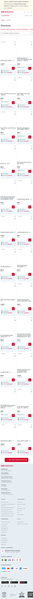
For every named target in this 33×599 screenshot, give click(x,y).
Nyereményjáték (20, 514)
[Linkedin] (15, 586)
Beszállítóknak (4, 542)
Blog (18, 512)
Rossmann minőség (21, 504)
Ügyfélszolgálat (4, 540)
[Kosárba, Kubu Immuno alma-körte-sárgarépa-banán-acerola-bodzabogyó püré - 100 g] (30, 344)
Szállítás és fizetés (4, 502)
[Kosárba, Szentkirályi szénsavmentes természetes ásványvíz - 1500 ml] (13, 415)
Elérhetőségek (4, 538)
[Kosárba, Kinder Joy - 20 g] (13, 171)
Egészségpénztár (4, 528)
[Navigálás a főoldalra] (7, 12)
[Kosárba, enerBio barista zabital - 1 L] (30, 207)
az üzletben (9, 72)
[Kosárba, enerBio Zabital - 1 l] (13, 380)
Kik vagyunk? (19, 502)
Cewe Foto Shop (4, 524)
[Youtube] (12, 586)
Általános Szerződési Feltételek (7, 507)
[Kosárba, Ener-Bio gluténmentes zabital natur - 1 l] (13, 344)
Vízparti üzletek (4, 530)
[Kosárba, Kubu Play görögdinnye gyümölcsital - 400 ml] (30, 137)
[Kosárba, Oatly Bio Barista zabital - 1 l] (13, 240)
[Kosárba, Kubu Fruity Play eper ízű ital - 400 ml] (13, 102)
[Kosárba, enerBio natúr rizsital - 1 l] (30, 240)
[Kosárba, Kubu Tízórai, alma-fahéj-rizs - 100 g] (13, 137)
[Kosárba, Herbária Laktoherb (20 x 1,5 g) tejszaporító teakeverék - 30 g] (30, 380)
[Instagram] (8, 586)
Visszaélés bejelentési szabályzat (7, 513)
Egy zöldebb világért (21, 508)
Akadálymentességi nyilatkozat (7, 516)
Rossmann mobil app (5, 521)
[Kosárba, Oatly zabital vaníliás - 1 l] (30, 448)
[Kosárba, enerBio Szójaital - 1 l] (13, 274)
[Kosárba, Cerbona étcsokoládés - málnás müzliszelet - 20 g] (30, 308)
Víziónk (18, 506)
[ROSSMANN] (7, 466)
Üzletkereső (3, 544)
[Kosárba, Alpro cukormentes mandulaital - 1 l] (30, 274)
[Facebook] (5, 586)
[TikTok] (2, 586)
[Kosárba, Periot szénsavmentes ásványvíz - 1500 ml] (30, 415)
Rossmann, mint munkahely (22, 524)
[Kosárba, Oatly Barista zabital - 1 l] (13, 68)
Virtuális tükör (4, 532)
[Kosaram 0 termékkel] (28, 15)
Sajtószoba (19, 510)
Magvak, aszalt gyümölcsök (8, 29)
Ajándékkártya (4, 526)
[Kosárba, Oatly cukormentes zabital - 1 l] (13, 308)
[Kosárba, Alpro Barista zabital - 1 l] (13, 448)
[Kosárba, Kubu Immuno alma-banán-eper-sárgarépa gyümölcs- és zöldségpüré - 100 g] (13, 207)
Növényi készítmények (22, 29)
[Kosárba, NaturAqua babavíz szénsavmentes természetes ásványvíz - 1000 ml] (30, 68)
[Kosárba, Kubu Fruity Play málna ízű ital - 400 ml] (30, 171)
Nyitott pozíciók (20, 521)
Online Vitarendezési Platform (7, 511)
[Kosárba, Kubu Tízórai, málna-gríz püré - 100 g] (30, 102)
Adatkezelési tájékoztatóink (6, 509)
